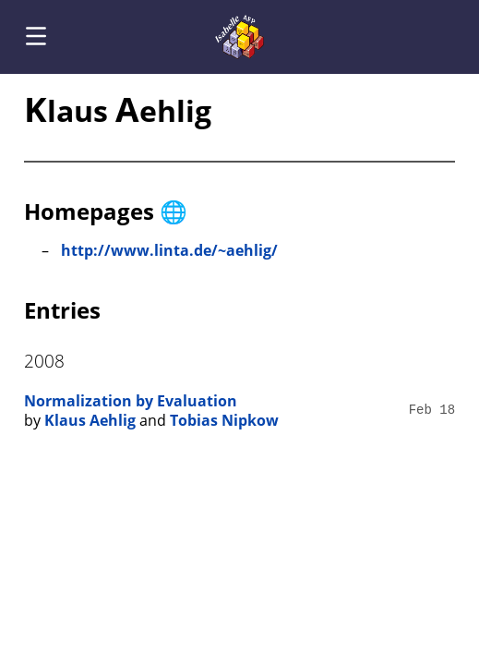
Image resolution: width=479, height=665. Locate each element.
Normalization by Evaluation (130, 401)
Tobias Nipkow (224, 420)
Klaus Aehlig (90, 420)
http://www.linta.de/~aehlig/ (169, 250)
